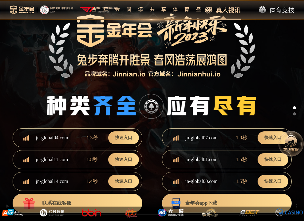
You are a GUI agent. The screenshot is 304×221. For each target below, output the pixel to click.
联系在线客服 (47, 203)
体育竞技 (277, 10)
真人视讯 (223, 10)
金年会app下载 (195, 203)
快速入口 (123, 137)
